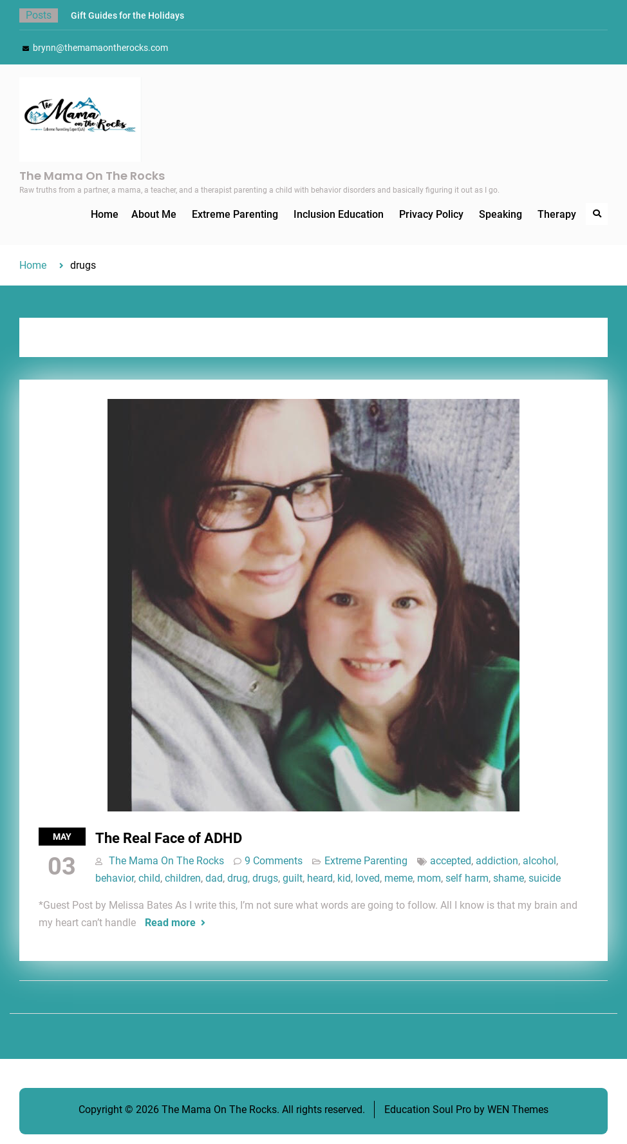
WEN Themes (517, 1109)
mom (429, 878)
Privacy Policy (431, 214)
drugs (265, 878)
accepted (450, 861)
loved (367, 878)
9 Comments (274, 861)
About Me (153, 214)
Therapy (557, 214)
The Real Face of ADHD (168, 838)
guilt (293, 878)
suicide (545, 878)
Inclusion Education (339, 214)
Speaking (500, 214)
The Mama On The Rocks (92, 176)
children (183, 878)
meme (398, 878)
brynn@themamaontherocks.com (100, 48)
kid (344, 878)
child (149, 878)
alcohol (539, 861)
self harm (467, 878)
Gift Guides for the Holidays (127, 15)
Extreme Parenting (235, 214)
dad (214, 878)
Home (104, 214)
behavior (114, 878)
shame (508, 878)
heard (320, 878)
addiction (497, 861)
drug (237, 878)
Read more (170, 922)
